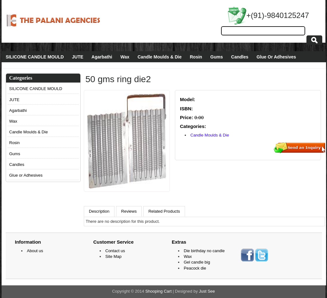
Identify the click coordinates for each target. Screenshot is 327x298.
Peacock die (195, 268)
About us (35, 250)
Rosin (196, 56)
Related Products (164, 211)
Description (99, 211)
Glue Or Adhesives (276, 56)
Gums (216, 56)
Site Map (113, 256)
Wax (124, 56)
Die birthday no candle (204, 250)
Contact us (115, 250)
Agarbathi (101, 56)
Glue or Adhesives (26, 175)
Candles (239, 56)
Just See (207, 291)
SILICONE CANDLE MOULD (35, 56)
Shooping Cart (158, 291)
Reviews (129, 211)
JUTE (77, 56)
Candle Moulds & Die (160, 56)
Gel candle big (197, 262)
